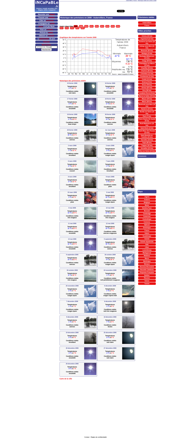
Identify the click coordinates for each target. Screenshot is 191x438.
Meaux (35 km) (147, 99)
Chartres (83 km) (147, 71)
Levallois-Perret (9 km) (147, 93)
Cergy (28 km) (147, 61)
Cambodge (147, 213)
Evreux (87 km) (147, 88)
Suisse (147, 281)
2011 (91, 26)
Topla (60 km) (147, 143)
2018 (66, 28)
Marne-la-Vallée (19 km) (147, 96)
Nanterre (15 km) (147, 109)
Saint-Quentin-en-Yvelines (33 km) (147, 136)
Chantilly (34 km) (147, 68)
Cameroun (146, 216)
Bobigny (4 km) (147, 53)
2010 (86, 26)
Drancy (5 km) (147, 82)
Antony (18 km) (147, 36)
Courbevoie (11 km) (147, 76)
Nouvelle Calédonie (147, 269)
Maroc (147, 258)
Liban (147, 247)
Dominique (147, 227)
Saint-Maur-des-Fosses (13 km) (147, 131)
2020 (77, 28)
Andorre (147, 199)
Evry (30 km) (147, 90)
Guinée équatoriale (146, 241)
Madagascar (147, 253)
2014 (107, 26)
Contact (86, 437)
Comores (147, 222)
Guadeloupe (147, 236)
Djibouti (147, 225)
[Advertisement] (107, 5)
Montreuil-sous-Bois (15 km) (147, 105)
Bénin (147, 205)
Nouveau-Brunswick (147, 267)
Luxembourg (147, 250)
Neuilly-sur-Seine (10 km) (147, 112)
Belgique (147, 202)
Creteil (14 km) (147, 79)
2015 (112, 26)
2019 (72, 28)
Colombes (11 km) (147, 74)
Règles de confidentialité (99, 437)
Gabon (147, 233)
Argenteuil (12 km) (147, 39)
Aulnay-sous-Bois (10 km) (146, 47)
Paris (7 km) (147, 116)
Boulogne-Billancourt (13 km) (146, 57)
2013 (102, 26)
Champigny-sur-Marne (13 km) (147, 64)
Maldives (147, 255)
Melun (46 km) (147, 102)
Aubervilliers (147, 22)
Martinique (147, 261)
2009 (81, 26)
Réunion (147, 278)
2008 (75, 26)
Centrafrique (147, 219)
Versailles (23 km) (147, 148)
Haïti (146, 244)
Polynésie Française (147, 272)
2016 (118, 26)
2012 (97, 26)
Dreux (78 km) (147, 85)
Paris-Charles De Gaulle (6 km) (147, 120)
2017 (61, 28)
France (146, 25)
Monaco (147, 264)
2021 (82, 28)
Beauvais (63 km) (147, 50)
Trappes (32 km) (146, 145)
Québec (147, 275)
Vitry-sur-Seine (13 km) (147, 151)
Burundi (147, 211)
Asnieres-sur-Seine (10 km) (147, 42)
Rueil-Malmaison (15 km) (147, 124)
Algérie (146, 197)
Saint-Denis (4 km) (147, 128)
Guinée (146, 239)
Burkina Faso (147, 208)
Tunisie (146, 283)
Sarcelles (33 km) (147, 140)
